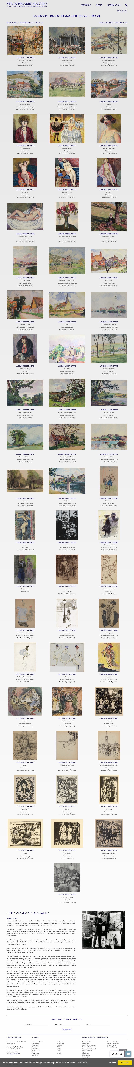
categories (35, 1037)
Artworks (86, 5)
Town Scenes (60, 1044)
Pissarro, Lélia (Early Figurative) (87, 1051)
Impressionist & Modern (38, 1042)
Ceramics (59, 1045)
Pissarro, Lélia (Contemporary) (86, 1054)
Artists (33, 1047)
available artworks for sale (25, 22)
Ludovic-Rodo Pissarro (25, 57)
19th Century (35, 1045)
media (99, 5)
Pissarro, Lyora (85, 1057)
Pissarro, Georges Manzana (89, 1045)
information (113, 5)
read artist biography (113, 22)
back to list (122, 11)
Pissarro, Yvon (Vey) (112, 1047)
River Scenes (35, 1055)
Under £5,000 (35, 1049)
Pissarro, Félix (85, 1044)
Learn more (82, 1063)
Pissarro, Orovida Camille (113, 1044)
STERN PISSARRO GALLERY (15, 1037)
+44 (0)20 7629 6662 (14, 1052)
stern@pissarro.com (15, 1054)
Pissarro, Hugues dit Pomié (89, 1049)
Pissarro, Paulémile (112, 1045)
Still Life (59, 1047)
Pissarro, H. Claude (86, 1047)
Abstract (34, 1052)
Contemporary (35, 1044)
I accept (124, 1063)
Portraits (59, 1050)
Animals (59, 1054)
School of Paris (35, 1050)
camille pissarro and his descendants (95, 1037)
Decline (112, 1063)
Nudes (58, 1052)
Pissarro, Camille (86, 1042)
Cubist (58, 1049)
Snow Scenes (35, 1054)
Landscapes (60, 1042)
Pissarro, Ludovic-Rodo (113, 1042)
